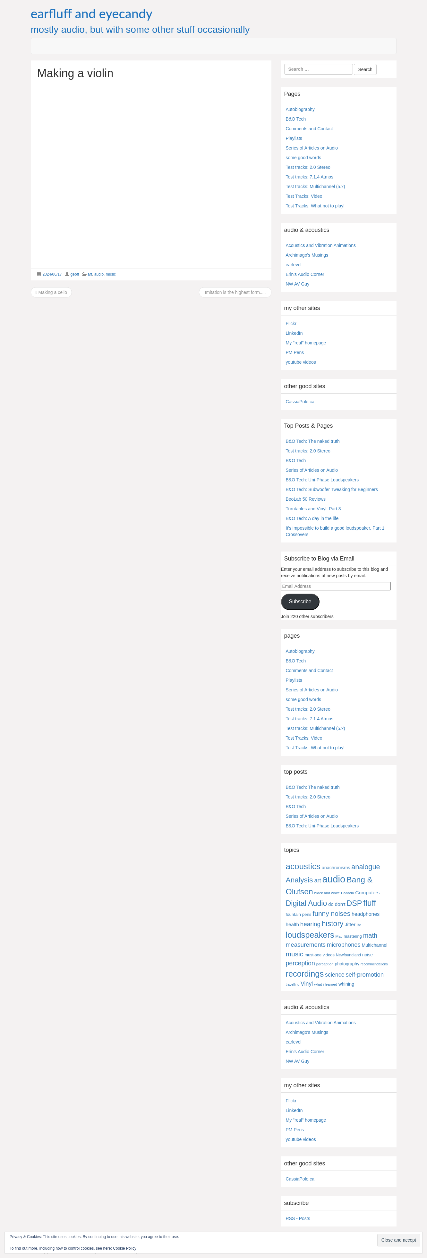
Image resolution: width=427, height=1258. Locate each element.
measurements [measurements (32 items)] (306, 944)
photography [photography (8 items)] (347, 964)
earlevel (294, 264)
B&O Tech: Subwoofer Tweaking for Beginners (332, 489)
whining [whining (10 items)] (346, 984)
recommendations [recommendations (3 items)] (374, 964)
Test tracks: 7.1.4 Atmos (310, 176)
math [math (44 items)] (370, 935)
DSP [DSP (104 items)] (354, 903)
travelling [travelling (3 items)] (293, 984)
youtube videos (301, 362)
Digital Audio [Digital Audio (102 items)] (306, 903)
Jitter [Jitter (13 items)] (350, 924)
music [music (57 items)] (294, 954)
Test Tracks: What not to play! (315, 205)
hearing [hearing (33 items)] (310, 924)
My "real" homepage (306, 342)
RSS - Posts (298, 1218)
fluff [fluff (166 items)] (369, 902)
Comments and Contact (309, 128)
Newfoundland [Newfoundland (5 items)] (348, 955)
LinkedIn (294, 333)
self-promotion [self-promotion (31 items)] (365, 974)
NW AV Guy (298, 284)
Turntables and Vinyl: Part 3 (313, 508)
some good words (303, 157)
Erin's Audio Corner (305, 274)
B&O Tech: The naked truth (313, 441)
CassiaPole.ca (300, 401)
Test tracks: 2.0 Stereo (308, 167)
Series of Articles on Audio (312, 147)
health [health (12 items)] (292, 924)
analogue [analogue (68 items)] (365, 867)
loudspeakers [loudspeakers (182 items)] (310, 934)
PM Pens (295, 352)
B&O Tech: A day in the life (312, 518)
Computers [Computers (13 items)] (367, 892)
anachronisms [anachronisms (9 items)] (336, 867)
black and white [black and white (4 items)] (327, 893)
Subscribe (300, 601)
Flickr (291, 323)
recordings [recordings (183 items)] (305, 973)
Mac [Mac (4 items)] (339, 936)
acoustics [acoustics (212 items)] (303, 866)
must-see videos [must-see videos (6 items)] (319, 955)
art (90, 274)
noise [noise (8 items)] (367, 955)
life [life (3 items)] (359, 925)
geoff (75, 274)
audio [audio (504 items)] (334, 879)
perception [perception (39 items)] (300, 963)
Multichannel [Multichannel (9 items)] (375, 945)
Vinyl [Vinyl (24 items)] (307, 983)
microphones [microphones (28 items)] (344, 944)
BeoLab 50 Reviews (306, 499)
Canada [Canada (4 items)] (347, 893)
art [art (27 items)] (317, 880)
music (111, 274)
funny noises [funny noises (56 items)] (331, 913)
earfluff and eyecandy (92, 13)
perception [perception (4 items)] (325, 964)
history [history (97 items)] (333, 923)
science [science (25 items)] (335, 974)
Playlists (294, 138)
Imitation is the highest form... (235, 292)
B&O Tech (296, 119)
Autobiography (300, 109)
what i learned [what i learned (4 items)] (325, 984)
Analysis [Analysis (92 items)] (299, 880)
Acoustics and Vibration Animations (321, 245)
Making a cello (51, 292)
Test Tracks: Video (304, 196)
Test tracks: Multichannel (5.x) (315, 186)
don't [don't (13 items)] (340, 904)
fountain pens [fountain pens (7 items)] (299, 914)
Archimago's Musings (307, 255)
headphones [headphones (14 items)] (366, 914)
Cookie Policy (124, 1248)
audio (99, 274)
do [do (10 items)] (330, 904)
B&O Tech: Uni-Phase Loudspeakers (322, 479)
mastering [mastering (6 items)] (353, 936)
